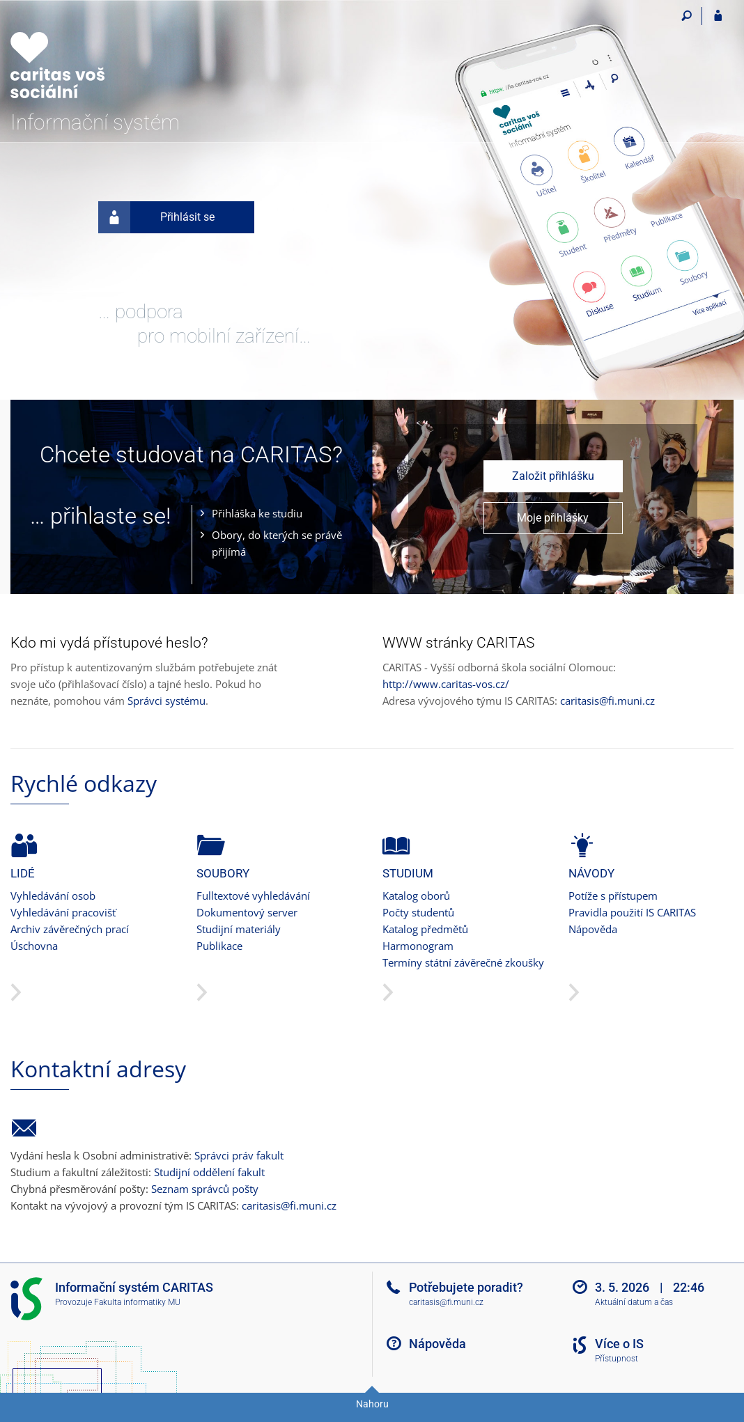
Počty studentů (418, 912)
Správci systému (166, 701)
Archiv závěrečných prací (69, 929)
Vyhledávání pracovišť (63, 912)
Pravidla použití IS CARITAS (632, 912)
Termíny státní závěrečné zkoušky (463, 962)
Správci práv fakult (239, 1155)
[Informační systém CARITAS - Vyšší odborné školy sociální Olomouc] (88, 56)
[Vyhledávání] (686, 16)
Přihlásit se (156, 217)
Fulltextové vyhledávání (253, 896)
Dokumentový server (246, 912)
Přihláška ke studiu (257, 513)
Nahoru (372, 1403)
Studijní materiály (238, 929)
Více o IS (619, 1343)
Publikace (219, 946)
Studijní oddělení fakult (209, 1172)
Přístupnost (616, 1359)
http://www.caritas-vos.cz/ (445, 684)
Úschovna (34, 946)
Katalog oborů (416, 896)
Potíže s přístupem (613, 896)
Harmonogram (418, 946)
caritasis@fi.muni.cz (607, 701)
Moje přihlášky (553, 517)
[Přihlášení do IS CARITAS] (718, 16)
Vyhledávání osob (52, 896)
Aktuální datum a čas (634, 1302)
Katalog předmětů (425, 929)
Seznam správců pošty (204, 1189)
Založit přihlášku (553, 476)
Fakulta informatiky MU (137, 1302)
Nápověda (592, 929)
